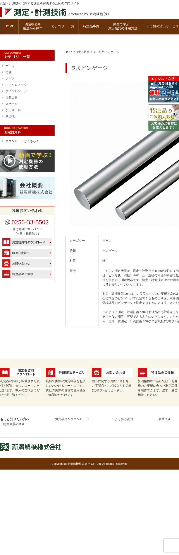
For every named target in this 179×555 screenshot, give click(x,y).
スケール (11, 104)
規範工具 (11, 97)
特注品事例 (91, 26)
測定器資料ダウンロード (72, 419)
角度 (8, 72)
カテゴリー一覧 (62, 26)
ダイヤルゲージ (16, 91)
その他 (10, 116)
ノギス (10, 78)
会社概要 (164, 419)
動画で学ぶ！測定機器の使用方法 (123, 26)
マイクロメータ (16, 85)
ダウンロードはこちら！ (22, 141)
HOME (9, 26)
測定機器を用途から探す (33, 26)
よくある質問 (124, 419)
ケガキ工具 (13, 110)
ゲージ (10, 66)
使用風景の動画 (13, 424)
